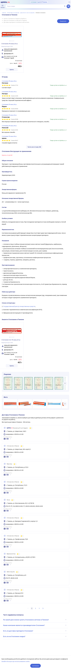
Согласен (35, 666)
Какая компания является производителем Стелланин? (35, 625)
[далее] (65, 383)
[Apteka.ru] (5, 2)
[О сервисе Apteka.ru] (69, 2)
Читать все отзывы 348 (34, 147)
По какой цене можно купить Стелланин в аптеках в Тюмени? (35, 620)
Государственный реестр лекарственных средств (19, 306)
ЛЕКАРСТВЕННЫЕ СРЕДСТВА (13, 12)
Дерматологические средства (27, 12)
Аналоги (63, 21)
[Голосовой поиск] (64, 6)
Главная (4, 12)
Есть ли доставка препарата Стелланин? (35, 631)
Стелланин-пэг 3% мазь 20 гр (10, 340)
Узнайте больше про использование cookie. (15, 661)
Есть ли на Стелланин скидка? (35, 636)
